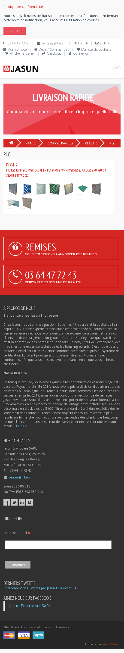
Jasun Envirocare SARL (30, 606)
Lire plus (20, 426)
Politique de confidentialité (23, 6)
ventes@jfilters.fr (54, 43)
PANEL (31, 143)
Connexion (81, 53)
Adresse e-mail (17, 532)
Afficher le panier (22, 53)
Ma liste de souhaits (96, 49)
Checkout (54, 53)
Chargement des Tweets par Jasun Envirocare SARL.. (42, 588)
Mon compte (17, 49)
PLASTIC (91, 143)
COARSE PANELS (60, 143)
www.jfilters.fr (112, 644)
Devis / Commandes (54, 49)
